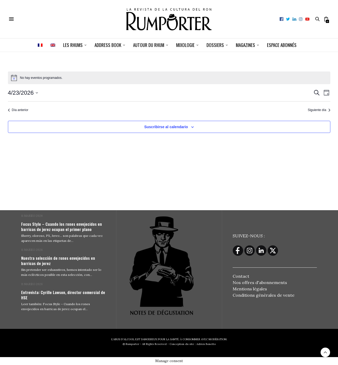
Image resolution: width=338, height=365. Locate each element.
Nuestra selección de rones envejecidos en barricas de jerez (58, 260)
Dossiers (215, 45)
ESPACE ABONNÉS (282, 45)
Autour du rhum (148, 45)
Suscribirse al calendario (166, 127)
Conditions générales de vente (263, 295)
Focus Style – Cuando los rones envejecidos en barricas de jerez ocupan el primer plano (61, 226)
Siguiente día (319, 110)
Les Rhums (73, 45)
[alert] (169, 77)
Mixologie (185, 45)
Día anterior (18, 110)
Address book (108, 45)
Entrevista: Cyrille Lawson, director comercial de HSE (63, 294)
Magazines (245, 45)
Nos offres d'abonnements (260, 282)
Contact (241, 276)
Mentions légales (250, 288)
